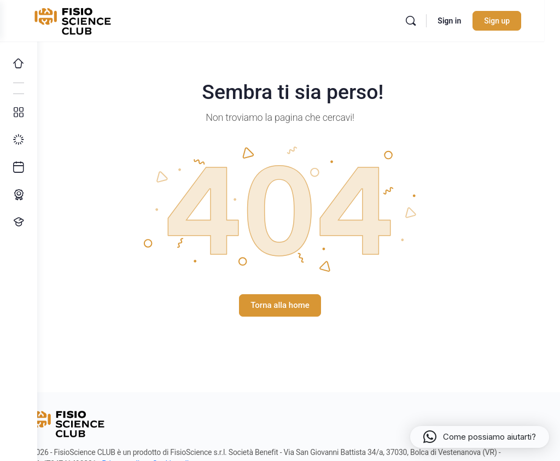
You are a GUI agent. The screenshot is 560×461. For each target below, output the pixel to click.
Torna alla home (298, 305)
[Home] (18, 63)
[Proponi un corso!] (18, 222)
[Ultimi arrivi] (18, 167)
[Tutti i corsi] (18, 112)
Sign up (513, 20)
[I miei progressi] (18, 140)
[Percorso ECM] (18, 194)
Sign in (465, 20)
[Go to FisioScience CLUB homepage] (111, 19)
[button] (479, 437)
